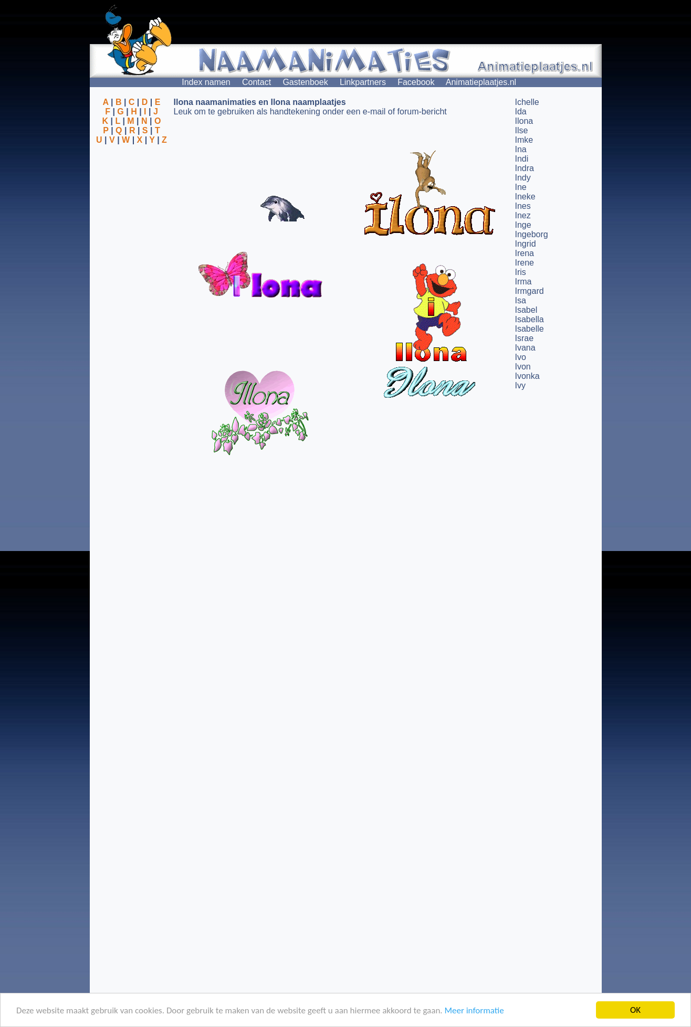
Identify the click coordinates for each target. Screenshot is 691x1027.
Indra (524, 168)
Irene (524, 262)
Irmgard (529, 291)
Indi (522, 158)
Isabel (526, 309)
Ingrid (525, 243)
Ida (521, 111)
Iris (520, 272)
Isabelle (529, 328)
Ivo (520, 357)
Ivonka (527, 376)
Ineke (525, 196)
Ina (521, 149)
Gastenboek (305, 82)
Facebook (415, 82)
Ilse (521, 130)
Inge (523, 224)
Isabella (529, 319)
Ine (521, 187)
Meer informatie (474, 1010)
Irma (523, 281)
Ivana (525, 347)
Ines (523, 206)
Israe (524, 338)
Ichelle (527, 102)
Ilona (524, 121)
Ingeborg (531, 234)
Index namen (206, 82)
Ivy (520, 385)
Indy (523, 177)
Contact (256, 82)
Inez (523, 215)
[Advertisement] (132, 195)
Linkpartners (363, 82)
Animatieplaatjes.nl (481, 82)
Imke (524, 139)
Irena (524, 253)
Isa (520, 300)
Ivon (523, 366)
